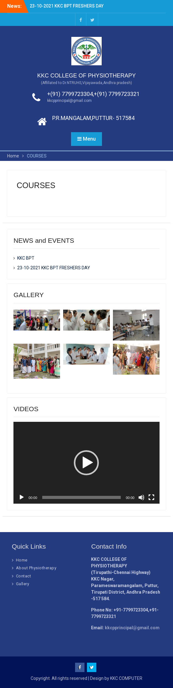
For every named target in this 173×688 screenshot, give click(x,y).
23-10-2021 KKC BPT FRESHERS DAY (67, 5)
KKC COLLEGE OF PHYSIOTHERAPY (86, 75)
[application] (86, 463)
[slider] (81, 497)
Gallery (22, 583)
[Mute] (141, 497)
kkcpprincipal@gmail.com (69, 100)
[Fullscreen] (151, 497)
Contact (23, 576)
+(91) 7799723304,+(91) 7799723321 (93, 94)
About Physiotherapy (36, 568)
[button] (86, 462)
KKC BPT (25, 258)
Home (22, 560)
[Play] (21, 497)
